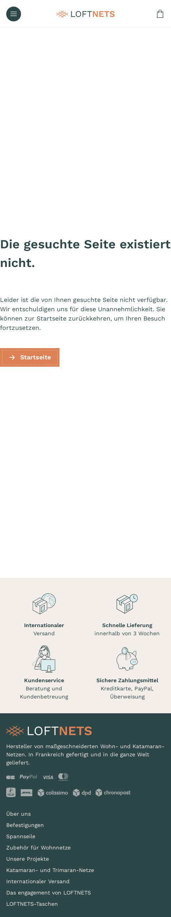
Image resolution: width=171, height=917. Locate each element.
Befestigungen (25, 825)
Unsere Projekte (27, 859)
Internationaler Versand (38, 881)
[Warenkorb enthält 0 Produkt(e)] (160, 14)
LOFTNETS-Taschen (32, 904)
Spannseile (20, 836)
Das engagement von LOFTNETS (48, 892)
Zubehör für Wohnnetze (38, 847)
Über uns (18, 814)
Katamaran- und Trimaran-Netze (50, 870)
